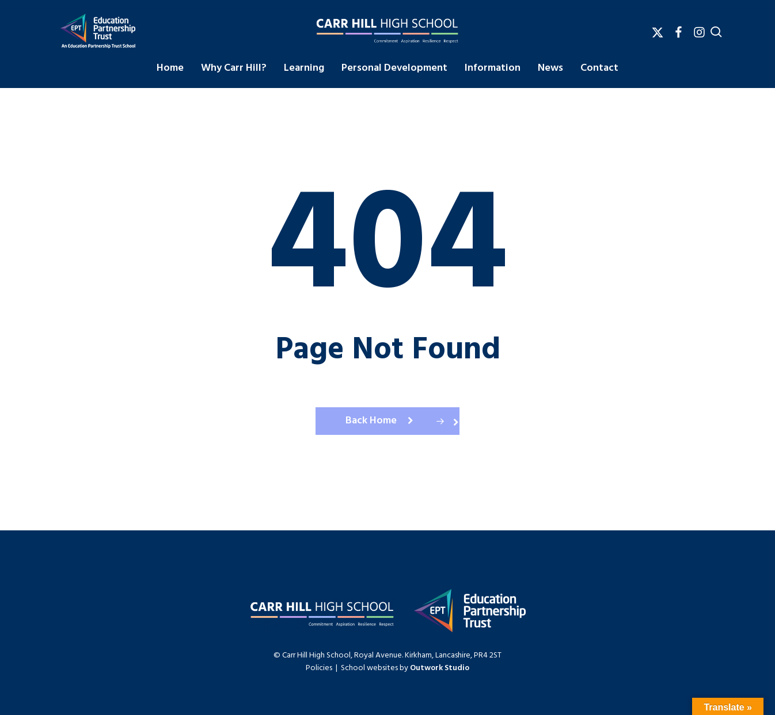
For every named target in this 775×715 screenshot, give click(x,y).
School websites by (405, 668)
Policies (319, 668)
